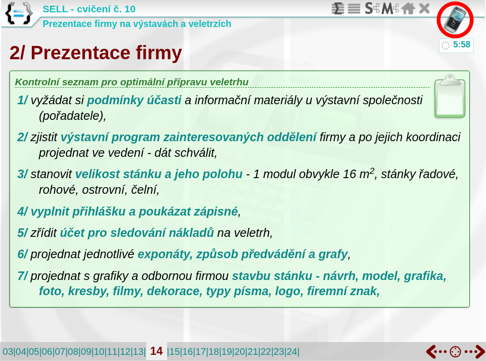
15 (174, 351)
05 (33, 351)
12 (125, 351)
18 (213, 351)
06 (47, 351)
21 (253, 351)
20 (239, 351)
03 (8, 351)
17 (201, 351)
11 (112, 351)
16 (187, 351)
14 (156, 350)
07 (60, 351)
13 (138, 351)
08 (73, 351)
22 (266, 351)
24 (292, 351)
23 (278, 351)
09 (86, 351)
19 (227, 351)
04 (21, 351)
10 (99, 351)
